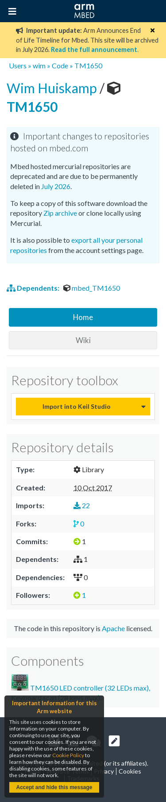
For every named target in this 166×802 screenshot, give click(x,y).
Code (60, 65)
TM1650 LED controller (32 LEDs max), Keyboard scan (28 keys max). (80, 688)
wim (39, 65)
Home (83, 317)
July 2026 (55, 186)
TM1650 (88, 65)
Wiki (83, 340)
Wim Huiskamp (53, 88)
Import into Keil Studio (76, 406)
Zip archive (60, 213)
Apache (113, 628)
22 (81, 505)
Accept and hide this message (54, 787)
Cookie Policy (68, 755)
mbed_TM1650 (91, 288)
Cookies (130, 771)
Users (18, 65)
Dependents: (34, 288)
